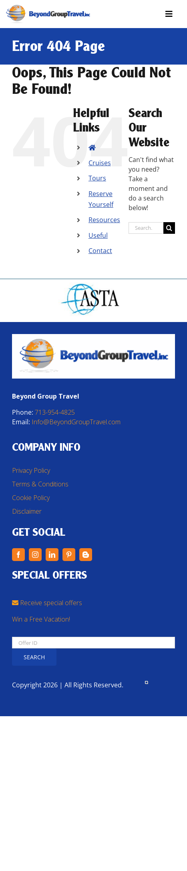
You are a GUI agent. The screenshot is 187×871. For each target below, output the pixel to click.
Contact (100, 250)
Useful (98, 235)
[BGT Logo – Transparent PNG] (48, 8)
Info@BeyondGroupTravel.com (76, 421)
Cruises (99, 162)
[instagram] (35, 554)
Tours (97, 178)
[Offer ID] (93, 642)
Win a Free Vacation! (41, 619)
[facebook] (18, 554)
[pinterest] (68, 554)
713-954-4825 (55, 412)
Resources (104, 219)
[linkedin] (52, 554)
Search (34, 657)
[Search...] (146, 228)
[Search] (169, 228)
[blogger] (85, 554)
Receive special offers (47, 602)
